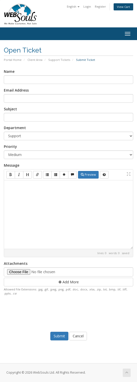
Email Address (16, 90)
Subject (10, 109)
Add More (68, 282)
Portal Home (13, 60)
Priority (10, 146)
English (73, 6)
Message (11, 165)
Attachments (15, 263)
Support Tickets (59, 60)
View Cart (123, 7)
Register (100, 6)
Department (15, 127)
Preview (88, 174)
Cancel (78, 336)
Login (87, 6)
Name (9, 71)
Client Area (34, 60)
